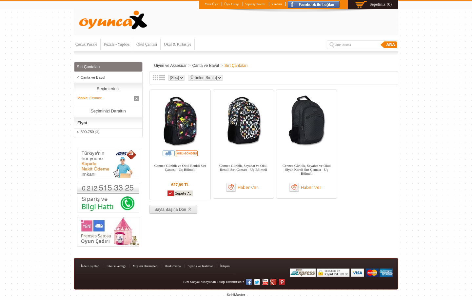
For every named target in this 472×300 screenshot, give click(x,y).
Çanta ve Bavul (93, 77)
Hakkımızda (173, 266)
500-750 (90, 132)
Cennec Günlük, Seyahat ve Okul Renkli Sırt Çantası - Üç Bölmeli (243, 167)
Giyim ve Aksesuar (170, 65)
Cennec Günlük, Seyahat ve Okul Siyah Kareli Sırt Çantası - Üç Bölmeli (307, 169)
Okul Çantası (146, 44)
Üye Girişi (231, 4)
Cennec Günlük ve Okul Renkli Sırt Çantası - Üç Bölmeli (180, 167)
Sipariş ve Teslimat (200, 266)
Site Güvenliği (116, 266)
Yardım (276, 4)
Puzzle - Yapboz (116, 44)
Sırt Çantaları (236, 65)
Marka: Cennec (108, 98)
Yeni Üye (211, 4)
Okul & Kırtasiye (177, 44)
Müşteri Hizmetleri (145, 266)
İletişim (225, 266)
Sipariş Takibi (255, 4)
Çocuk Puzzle (86, 44)
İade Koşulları (90, 266)
